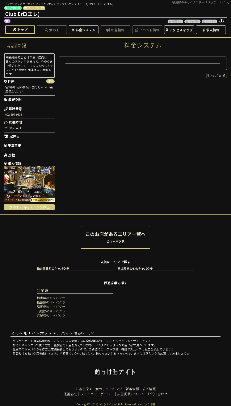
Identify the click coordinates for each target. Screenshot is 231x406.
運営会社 (70, 393)
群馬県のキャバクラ (51, 306)
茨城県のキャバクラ (51, 311)
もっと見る (216, 75)
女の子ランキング (108, 388)
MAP (50, 81)
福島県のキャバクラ (51, 302)
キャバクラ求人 (24, 4)
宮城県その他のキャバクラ (135, 268)
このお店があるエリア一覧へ (115, 236)
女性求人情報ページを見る (29, 207)
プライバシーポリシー (97, 393)
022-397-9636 (13, 114)
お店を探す (83, 388)
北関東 (42, 290)
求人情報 (149, 388)
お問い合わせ (157, 393)
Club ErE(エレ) (105, 4)
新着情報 (132, 388)
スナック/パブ (85, 4)
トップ (8, 4)
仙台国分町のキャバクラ (53, 268)
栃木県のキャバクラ (51, 298)
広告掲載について (130, 393)
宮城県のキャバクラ (51, 315)
